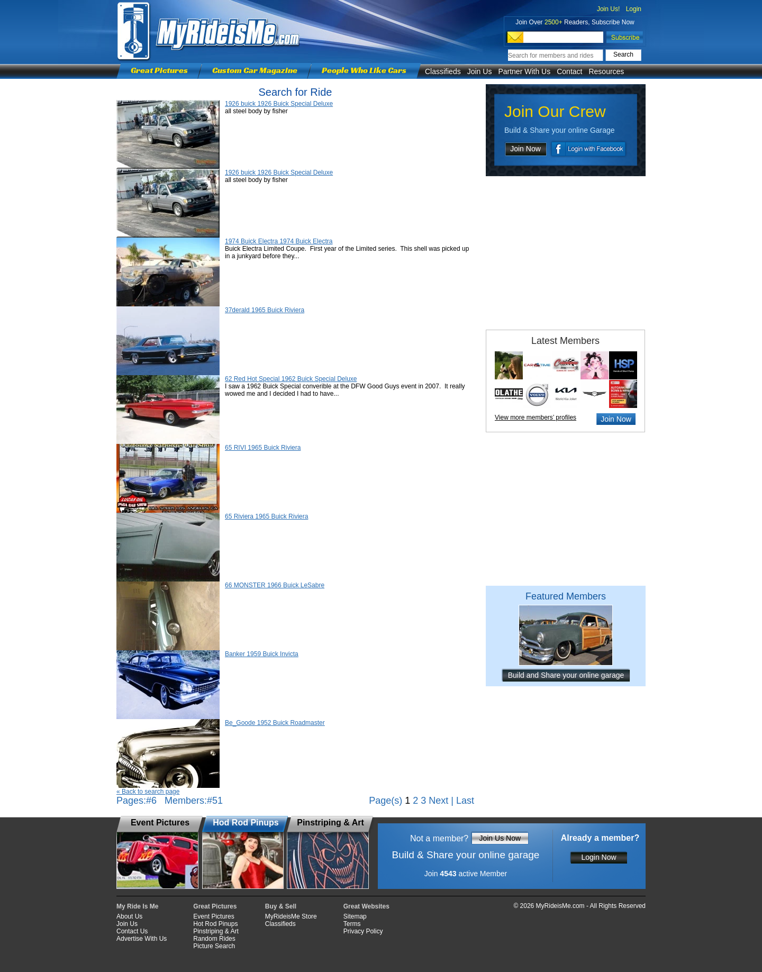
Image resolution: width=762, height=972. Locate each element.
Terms (352, 924)
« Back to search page (147, 791)
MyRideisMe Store (291, 916)
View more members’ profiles (535, 417)
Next (438, 800)
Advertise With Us (141, 938)
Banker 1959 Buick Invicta (261, 654)
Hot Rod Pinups (215, 924)
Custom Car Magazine (254, 70)
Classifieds (443, 71)
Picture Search (214, 946)
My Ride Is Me (137, 906)
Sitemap (355, 916)
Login (633, 9)
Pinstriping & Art (215, 931)
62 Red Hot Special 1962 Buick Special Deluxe (291, 379)
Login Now (598, 857)
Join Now (525, 148)
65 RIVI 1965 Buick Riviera (263, 447)
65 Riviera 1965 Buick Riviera (266, 516)
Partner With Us (524, 71)
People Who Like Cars (364, 70)
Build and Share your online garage (566, 675)
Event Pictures (213, 916)
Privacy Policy (363, 931)
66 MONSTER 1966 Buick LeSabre (274, 585)
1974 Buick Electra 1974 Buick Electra (278, 241)
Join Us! (608, 9)
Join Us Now (500, 838)
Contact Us (132, 931)
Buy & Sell (280, 906)
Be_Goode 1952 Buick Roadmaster (275, 722)
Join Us (479, 71)
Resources (606, 71)
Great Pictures (159, 70)
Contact (569, 71)
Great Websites (366, 906)
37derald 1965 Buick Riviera (264, 310)
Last (465, 800)
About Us (129, 916)
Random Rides (214, 938)
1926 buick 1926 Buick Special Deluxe (279, 103)
